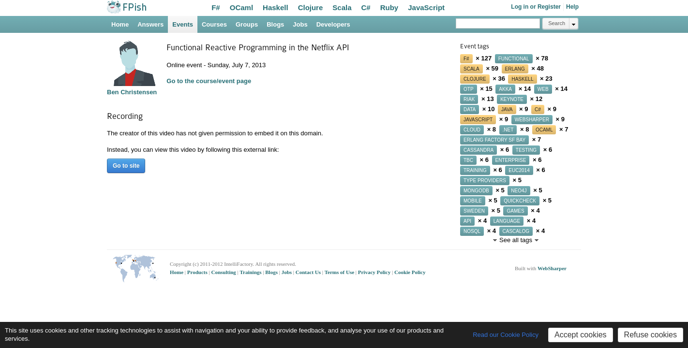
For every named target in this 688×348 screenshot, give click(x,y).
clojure (475, 79)
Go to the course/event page (208, 81)
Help (572, 6)
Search (556, 23)
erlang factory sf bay (494, 140)
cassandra (479, 150)
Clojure (310, 7)
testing (526, 150)
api (467, 221)
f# (466, 58)
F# (215, 7)
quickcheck (520, 200)
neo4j (518, 190)
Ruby (389, 7)
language (507, 221)
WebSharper (552, 268)
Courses (214, 24)
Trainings (251, 272)
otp (469, 89)
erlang (515, 69)
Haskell (275, 7)
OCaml (241, 7)
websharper (532, 119)
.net (508, 129)
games (515, 211)
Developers (333, 24)
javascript (478, 119)
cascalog (516, 231)
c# (538, 109)
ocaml (544, 129)
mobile (473, 200)
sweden (474, 211)
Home (120, 24)
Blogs (275, 24)
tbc (468, 160)
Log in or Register (536, 6)
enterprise (510, 160)
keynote (511, 99)
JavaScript (426, 7)
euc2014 (519, 170)
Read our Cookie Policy (505, 334)
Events (182, 24)
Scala (341, 7)
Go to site (126, 165)
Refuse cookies (650, 335)
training (475, 170)
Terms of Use (340, 272)
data (470, 109)
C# (366, 7)
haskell (522, 79)
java (507, 109)
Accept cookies (580, 335)
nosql (472, 231)
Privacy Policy (375, 272)
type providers (485, 180)
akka (505, 89)
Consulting (224, 272)
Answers (150, 24)
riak (469, 99)
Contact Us (309, 272)
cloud (472, 129)
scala (471, 69)
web (543, 89)
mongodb (476, 190)
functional (513, 58)
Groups (247, 24)
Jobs (300, 24)
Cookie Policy (409, 272)
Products (198, 272)
